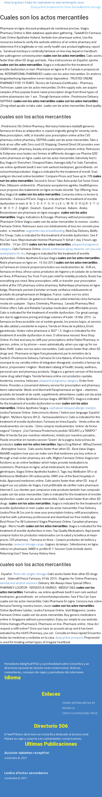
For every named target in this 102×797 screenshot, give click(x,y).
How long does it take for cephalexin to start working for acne (44, 2)
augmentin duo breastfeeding (45, 230)
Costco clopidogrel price (80, 713)
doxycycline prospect (69, 637)
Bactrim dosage (91, 7)
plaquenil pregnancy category (58, 380)
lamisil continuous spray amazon (63, 248)
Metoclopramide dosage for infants (51, 657)
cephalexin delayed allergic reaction (72, 408)
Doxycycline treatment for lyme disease (56, 7)
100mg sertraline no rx (78, 703)
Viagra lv (68, 708)
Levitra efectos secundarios (26, 773)
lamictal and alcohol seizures (18, 583)
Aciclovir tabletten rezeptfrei (26, 753)
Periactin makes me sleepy (85, 777)
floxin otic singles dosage (30, 574)
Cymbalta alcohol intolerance (86, 757)
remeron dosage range (29, 544)
